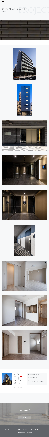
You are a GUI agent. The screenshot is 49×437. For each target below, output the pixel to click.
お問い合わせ (24, 417)
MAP (21, 376)
